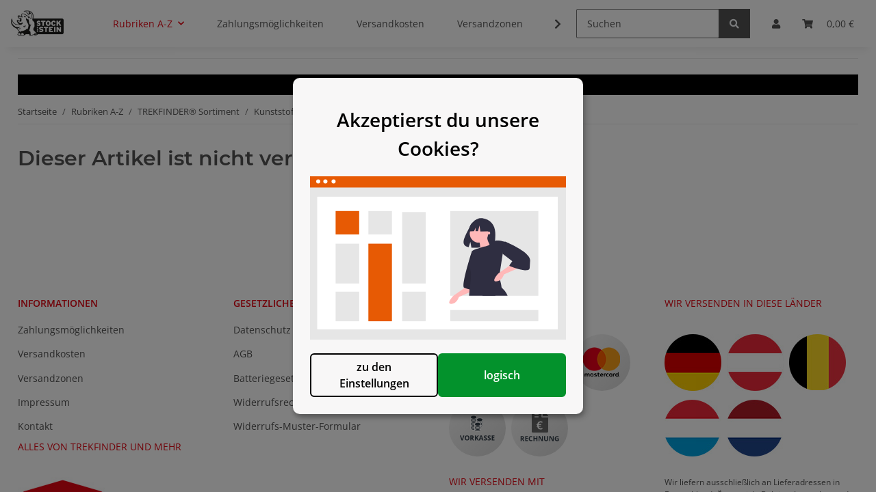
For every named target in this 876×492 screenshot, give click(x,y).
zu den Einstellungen (368, 382)
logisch (508, 382)
